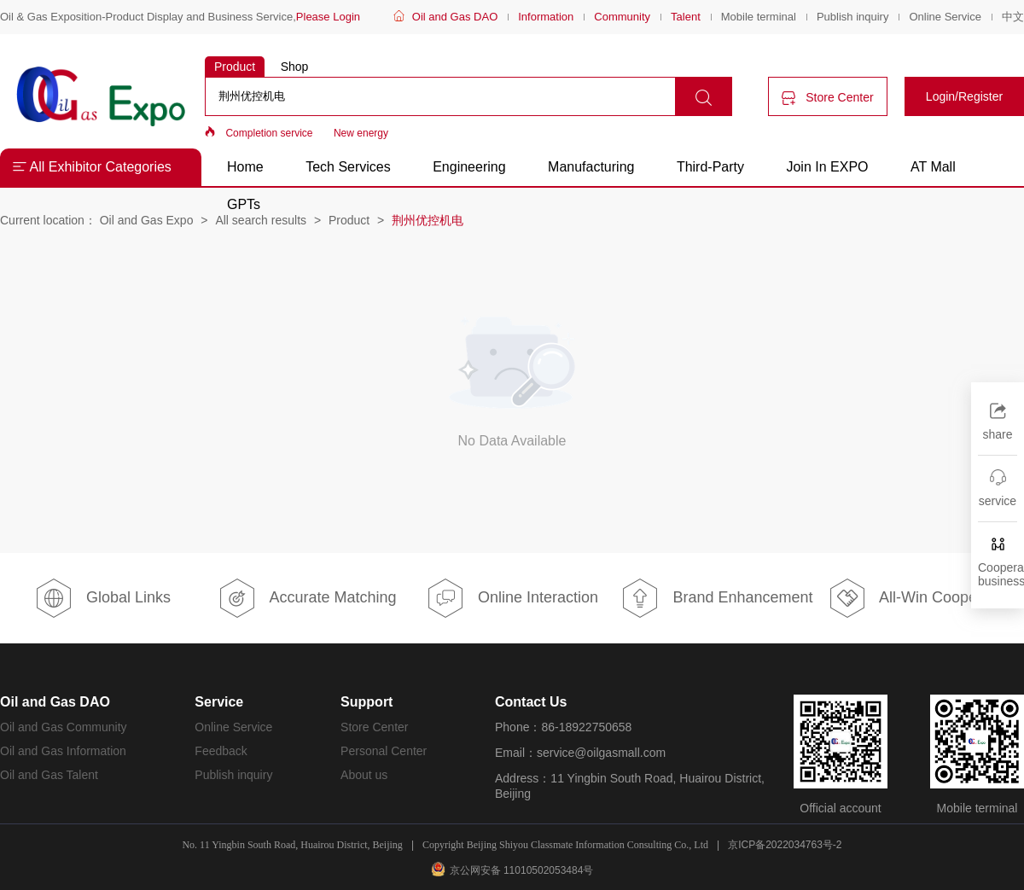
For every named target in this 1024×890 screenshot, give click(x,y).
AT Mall (933, 167)
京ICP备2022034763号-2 (784, 845)
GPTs (243, 204)
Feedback (221, 751)
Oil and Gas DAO (454, 16)
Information (545, 16)
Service (219, 702)
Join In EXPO (827, 167)
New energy (361, 133)
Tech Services (348, 167)
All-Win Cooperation (921, 598)
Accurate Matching (307, 598)
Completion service (268, 133)
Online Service (945, 16)
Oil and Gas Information (63, 751)
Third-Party (712, 167)
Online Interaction (512, 598)
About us (363, 775)
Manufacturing (591, 167)
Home (245, 167)
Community (622, 16)
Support (366, 702)
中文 (1013, 16)
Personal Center (383, 751)
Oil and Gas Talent (49, 775)
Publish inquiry (853, 16)
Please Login (328, 16)
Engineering (469, 167)
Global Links (102, 598)
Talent (686, 16)
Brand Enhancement (716, 598)
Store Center (827, 97)
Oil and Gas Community (63, 727)
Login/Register (964, 96)
